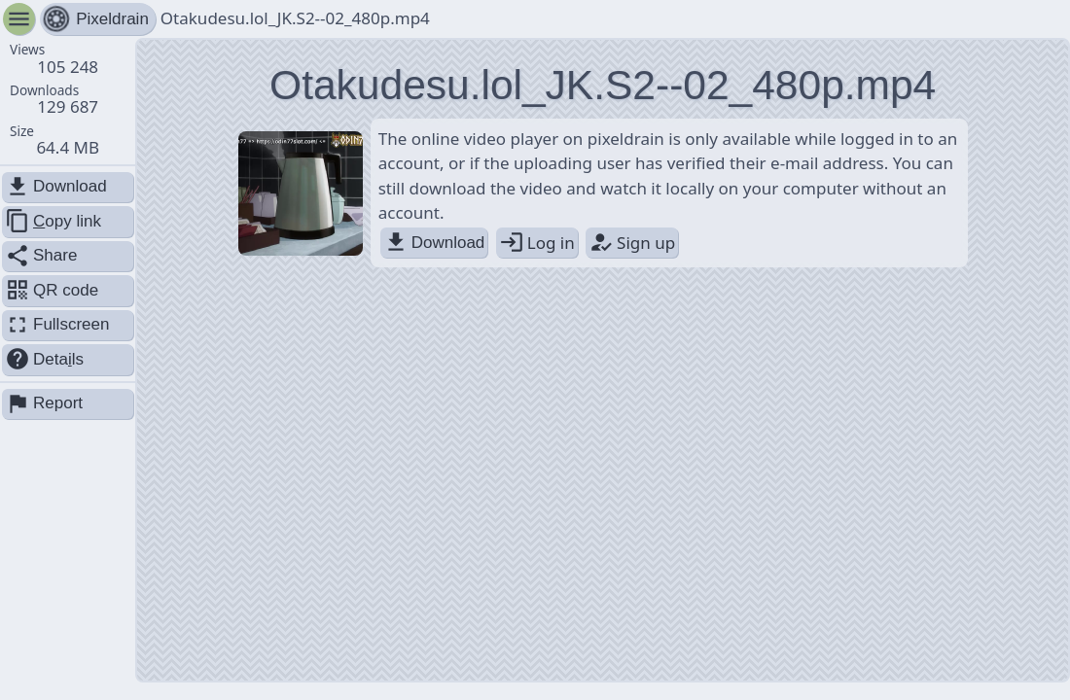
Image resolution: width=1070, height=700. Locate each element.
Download (434, 242)
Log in (537, 242)
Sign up (631, 242)
